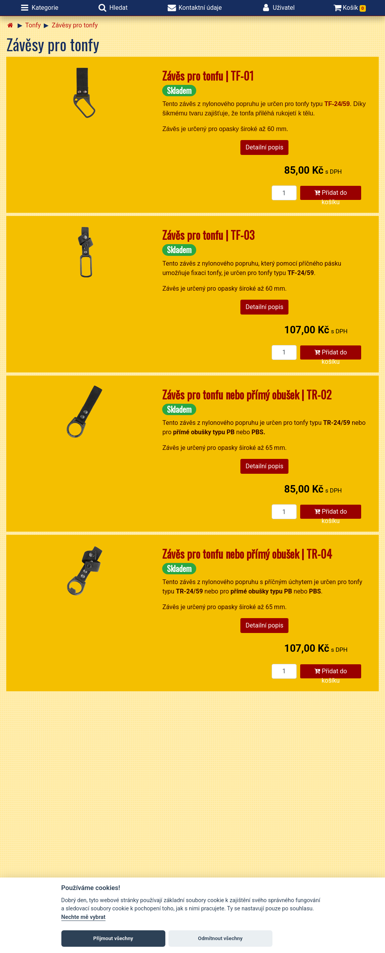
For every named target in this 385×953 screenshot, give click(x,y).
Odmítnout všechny (220, 938)
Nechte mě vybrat (83, 917)
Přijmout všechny (113, 938)
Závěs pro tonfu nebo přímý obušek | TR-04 (247, 554)
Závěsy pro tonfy (75, 25)
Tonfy (33, 25)
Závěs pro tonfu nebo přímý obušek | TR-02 (246, 395)
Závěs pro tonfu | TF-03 (208, 235)
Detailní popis (264, 147)
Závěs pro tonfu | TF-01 (208, 76)
